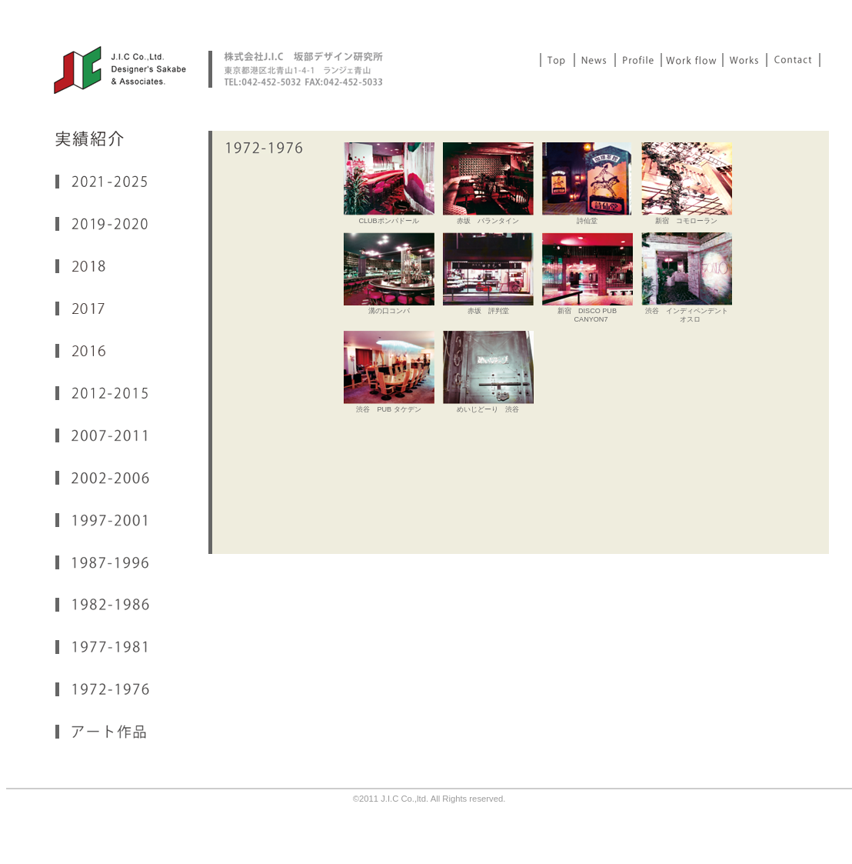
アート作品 (102, 732)
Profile (639, 60)
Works (745, 60)
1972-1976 (102, 689)
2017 (102, 308)
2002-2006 (102, 478)
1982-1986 (102, 605)
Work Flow (693, 60)
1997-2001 (102, 520)
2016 (102, 351)
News (595, 60)
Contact (793, 60)
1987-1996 (102, 562)
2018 (102, 266)
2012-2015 (102, 393)
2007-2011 (102, 435)
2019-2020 (102, 224)
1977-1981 (102, 647)
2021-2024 (102, 181)
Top (557, 60)
